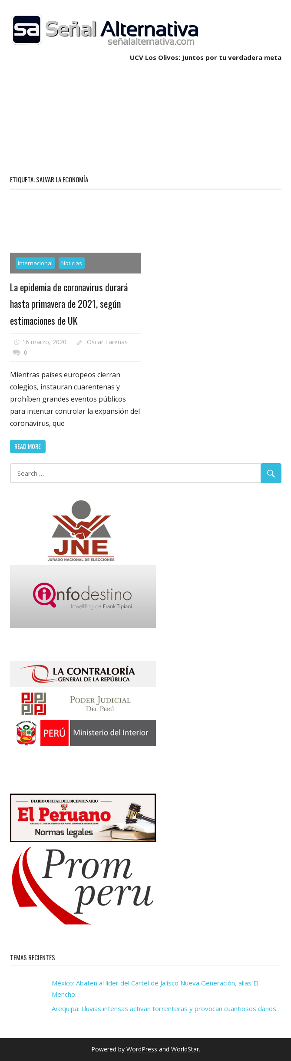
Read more (27, 446)
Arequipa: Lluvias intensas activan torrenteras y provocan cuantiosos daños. (165, 1008)
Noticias (71, 263)
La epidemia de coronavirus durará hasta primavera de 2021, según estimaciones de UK (69, 303)
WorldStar (185, 1049)
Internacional (35, 263)
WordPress (141, 1049)
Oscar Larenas (107, 342)
